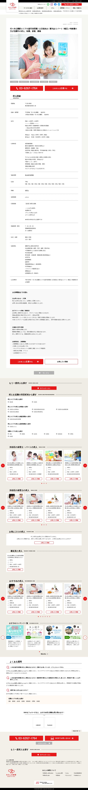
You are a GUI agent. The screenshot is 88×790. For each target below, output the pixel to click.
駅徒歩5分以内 (24, 81)
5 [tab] (47, 616)
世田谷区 (60, 433)
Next (85, 465)
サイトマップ (68, 775)
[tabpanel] (14, 465)
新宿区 (23, 433)
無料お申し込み (46, 775)
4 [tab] (45, 616)
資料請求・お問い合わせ (48, 773)
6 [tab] (49, 616)
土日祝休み (14, 81)
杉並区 (11, 436)
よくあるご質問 (59, 773)
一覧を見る (43, 654)
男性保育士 (53, 81)
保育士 (27, 190)
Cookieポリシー (77, 775)
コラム (67, 773)
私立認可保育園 (29, 175)
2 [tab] (40, 616)
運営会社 (58, 775)
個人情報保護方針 (78, 773)
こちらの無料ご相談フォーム (18, 670)
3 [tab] (46, 483)
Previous (3, 465)
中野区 (71, 433)
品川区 (35, 433)
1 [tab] (41, 483)
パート (27, 197)
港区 (11, 433)
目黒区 (47, 433)
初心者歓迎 (44, 81)
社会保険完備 (34, 81)
